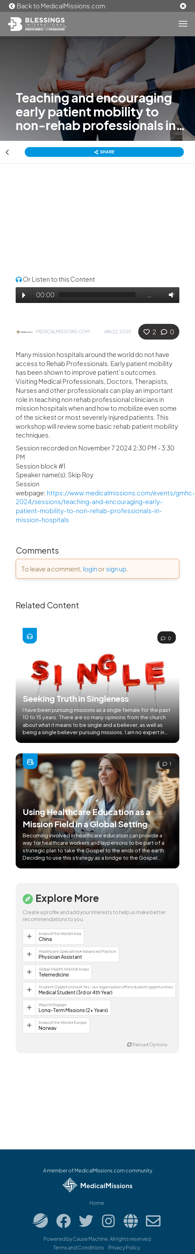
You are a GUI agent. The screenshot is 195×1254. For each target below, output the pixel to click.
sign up (116, 569)
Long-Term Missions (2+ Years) (73, 1010)
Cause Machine (90, 1239)
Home (96, 1203)
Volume (170, 295)
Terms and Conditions (78, 1247)
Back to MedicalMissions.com (57, 6)
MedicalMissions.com (63, 331)
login (90, 569)
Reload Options (147, 1044)
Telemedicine (54, 974)
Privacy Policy (124, 1247)
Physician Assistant (60, 956)
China (45, 938)
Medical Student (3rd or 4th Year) (75, 992)
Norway (48, 1027)
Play (23, 295)
